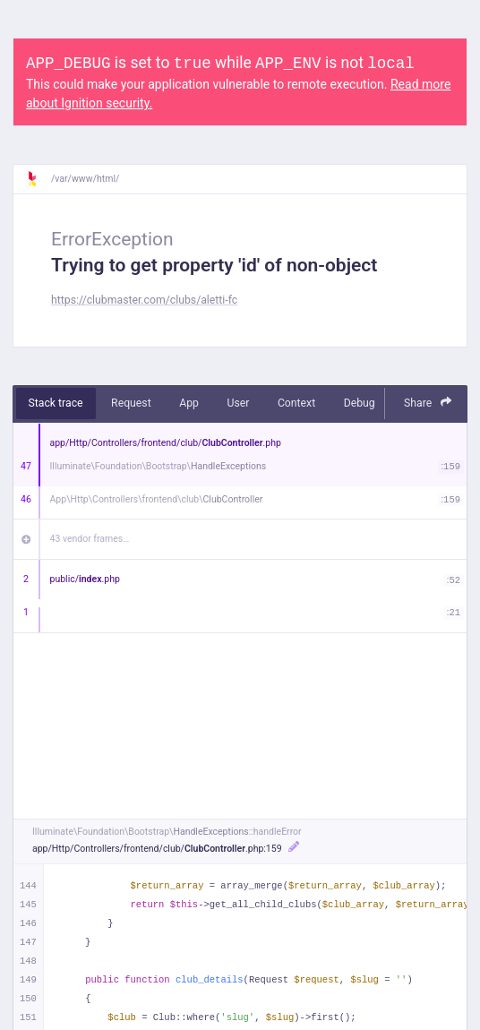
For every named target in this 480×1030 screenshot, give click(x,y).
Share (428, 402)
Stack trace (56, 403)
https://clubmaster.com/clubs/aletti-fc (144, 300)
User (238, 403)
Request (131, 403)
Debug (359, 403)
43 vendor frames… (90, 539)
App (189, 403)
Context (296, 403)
